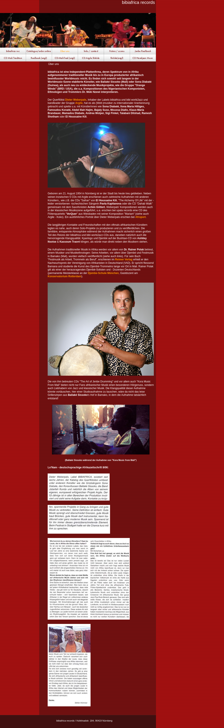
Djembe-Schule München (103, 273)
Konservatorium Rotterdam (64, 276)
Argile (79, 103)
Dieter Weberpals (75, 99)
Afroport (140, 217)
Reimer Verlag (123, 259)
